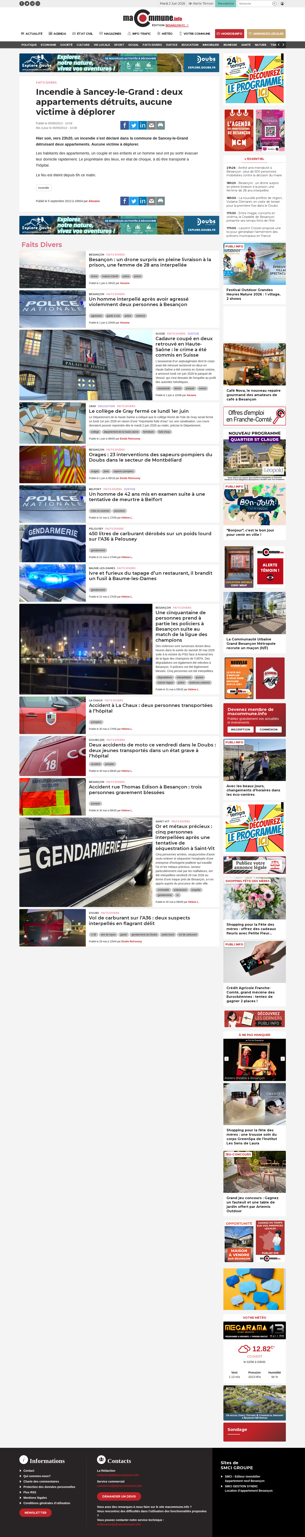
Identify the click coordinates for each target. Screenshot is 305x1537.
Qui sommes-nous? (37, 1476)
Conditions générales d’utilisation (47, 1503)
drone (94, 276)
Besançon (96, 254)
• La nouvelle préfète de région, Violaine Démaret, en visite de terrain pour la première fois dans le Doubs (254, 201)
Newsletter (35, 1513)
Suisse (160, 333)
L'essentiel (254, 159)
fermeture (148, 431)
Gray (92, 406)
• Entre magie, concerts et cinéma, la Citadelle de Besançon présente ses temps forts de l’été (251, 216)
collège (95, 431)
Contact (29, 1470)
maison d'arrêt (110, 276)
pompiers (96, 722)
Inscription (240, 729)
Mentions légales (35, 1497)
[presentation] (226, 1059)
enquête (196, 889)
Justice (193, 333)
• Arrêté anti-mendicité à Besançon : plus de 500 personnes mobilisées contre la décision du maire (254, 171)
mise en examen (100, 510)
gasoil (123, 934)
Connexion (269, 729)
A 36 (93, 934)
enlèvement (180, 889)
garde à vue (113, 315)
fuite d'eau (164, 431)
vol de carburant (188, 934)
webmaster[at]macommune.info (119, 1524)
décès (177, 388)
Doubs (94, 912)
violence (140, 315)
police (126, 276)
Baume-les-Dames (102, 568)
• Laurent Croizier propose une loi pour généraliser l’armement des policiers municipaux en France (254, 231)
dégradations (165, 677)
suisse (202, 388)
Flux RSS (30, 1492)
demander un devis (119, 1496)
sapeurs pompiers (123, 471)
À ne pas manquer (254, 1035)
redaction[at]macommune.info (118, 1475)
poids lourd (168, 934)
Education (106, 406)
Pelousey (96, 528)
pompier (109, 764)
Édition (158, 25)
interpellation (184, 677)
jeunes (199, 677)
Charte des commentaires (41, 1481)
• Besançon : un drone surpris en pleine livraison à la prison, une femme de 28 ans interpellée (253, 186)
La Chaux (96, 700)
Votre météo (254, 1318)
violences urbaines (199, 682)
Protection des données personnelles (49, 1487)
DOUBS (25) (97, 739)
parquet (190, 388)
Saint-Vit (162, 821)
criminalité (163, 889)
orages (95, 471)
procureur (119, 510)
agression (96, 315)
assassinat (163, 388)
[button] (274, 3)
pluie (106, 471)
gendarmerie (98, 550)
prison (137, 276)
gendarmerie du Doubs (144, 934)
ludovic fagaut (165, 682)
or (178, 895)
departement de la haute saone (121, 431)
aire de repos (108, 934)
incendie (43, 187)
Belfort (95, 489)
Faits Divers (46, 82)
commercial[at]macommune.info (119, 1486)
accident (95, 764)
